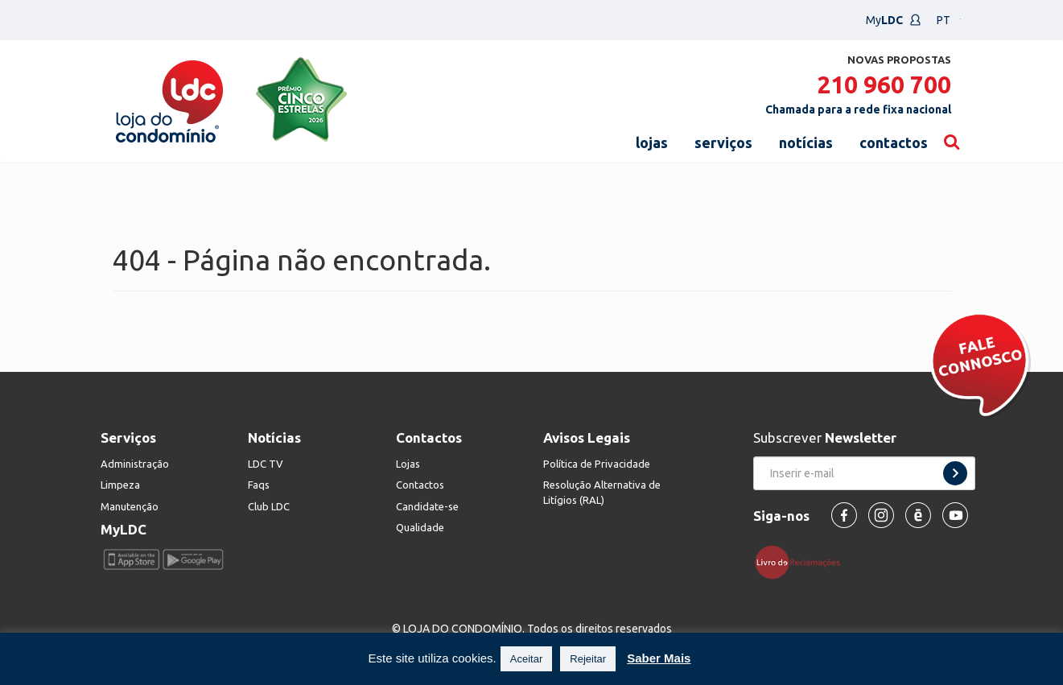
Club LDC (269, 506)
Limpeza (120, 484)
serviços (723, 142)
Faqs (259, 484)
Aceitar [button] (526, 659)
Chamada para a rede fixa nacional (858, 109)
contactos (893, 142)
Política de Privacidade (596, 463)
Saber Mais (658, 658)
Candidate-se (427, 506)
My (893, 20)
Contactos (420, 484)
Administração (135, 463)
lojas (652, 142)
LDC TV (265, 463)
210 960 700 (884, 84)
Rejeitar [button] (588, 659)
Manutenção (130, 506)
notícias (806, 142)
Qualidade (420, 527)
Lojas (408, 463)
